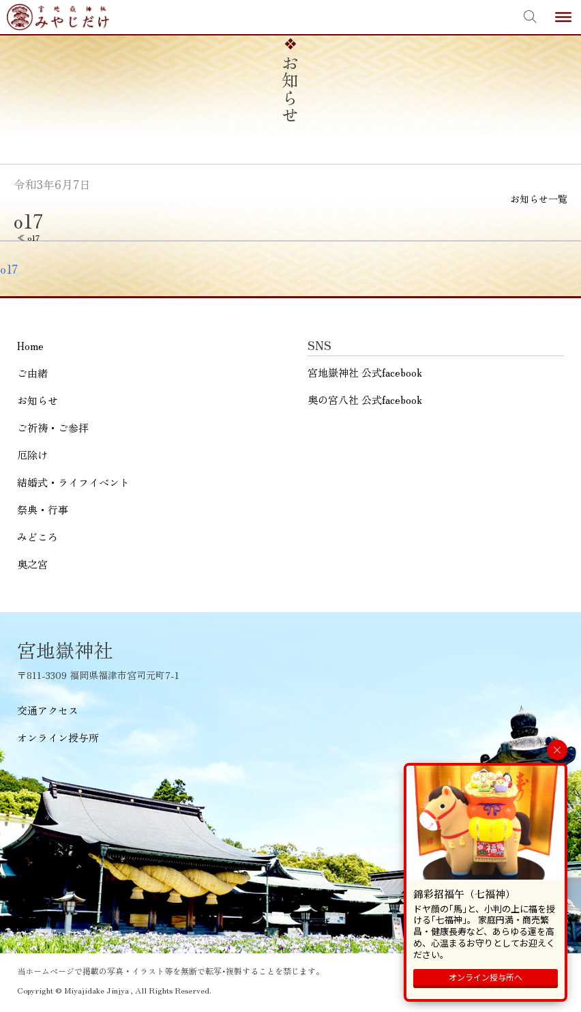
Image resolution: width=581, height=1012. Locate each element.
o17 (9, 269)
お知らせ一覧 (538, 198)
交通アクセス (47, 710)
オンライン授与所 (58, 737)
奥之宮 (32, 564)
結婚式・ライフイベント (73, 482)
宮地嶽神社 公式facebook (365, 372)
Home (30, 345)
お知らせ (37, 400)
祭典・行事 (42, 509)
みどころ (37, 537)
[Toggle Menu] (563, 17)
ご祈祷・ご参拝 (53, 427)
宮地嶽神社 (58, 17)
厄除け (32, 455)
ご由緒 (32, 373)
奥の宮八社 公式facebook (365, 399)
